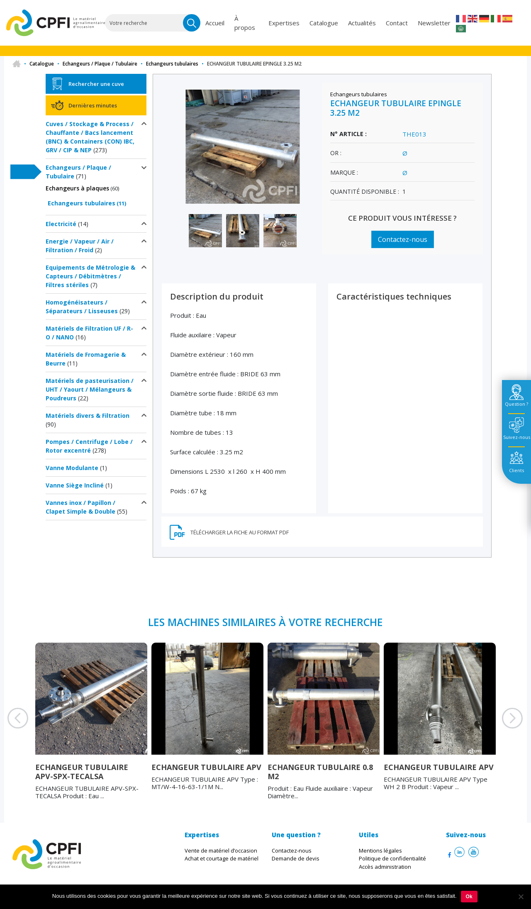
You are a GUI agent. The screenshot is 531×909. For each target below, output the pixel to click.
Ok (469, 896)
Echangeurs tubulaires (172, 63)
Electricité (61, 224)
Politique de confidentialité (392, 858)
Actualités (362, 23)
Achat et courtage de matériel (221, 858)
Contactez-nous (402, 239)
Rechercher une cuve (96, 84)
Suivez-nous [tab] (516, 437)
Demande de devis (295, 858)
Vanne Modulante (72, 468)
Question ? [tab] (516, 404)
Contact (397, 23)
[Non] (520, 896)
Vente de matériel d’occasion (221, 850)
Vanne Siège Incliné (75, 485)
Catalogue (323, 23)
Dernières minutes (92, 105)
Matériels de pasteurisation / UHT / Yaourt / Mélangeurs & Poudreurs (90, 389)
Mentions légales (380, 850)
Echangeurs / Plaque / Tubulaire (100, 63)
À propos (244, 23)
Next (502, 728)
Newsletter (434, 23)
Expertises (284, 23)
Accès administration (385, 866)
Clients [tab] (516, 470)
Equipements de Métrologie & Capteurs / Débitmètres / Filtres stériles (90, 276)
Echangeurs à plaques (77, 188)
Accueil (214, 23)
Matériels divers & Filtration (87, 415)
